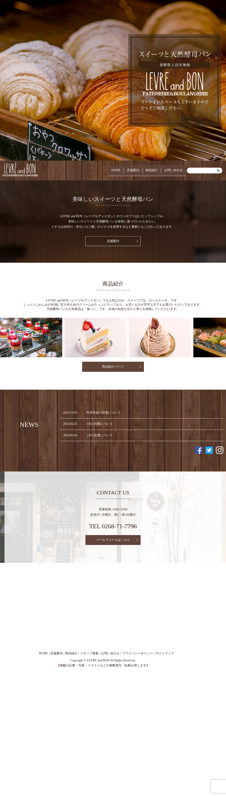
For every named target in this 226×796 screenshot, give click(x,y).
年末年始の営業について (104, 412)
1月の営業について (100, 435)
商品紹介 (147, 170)
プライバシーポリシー (137, 653)
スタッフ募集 (89, 653)
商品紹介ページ (113, 366)
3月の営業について (100, 424)
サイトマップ (164, 653)
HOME (105, 170)
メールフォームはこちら (113, 539)
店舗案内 (125, 170)
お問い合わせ (172, 170)
